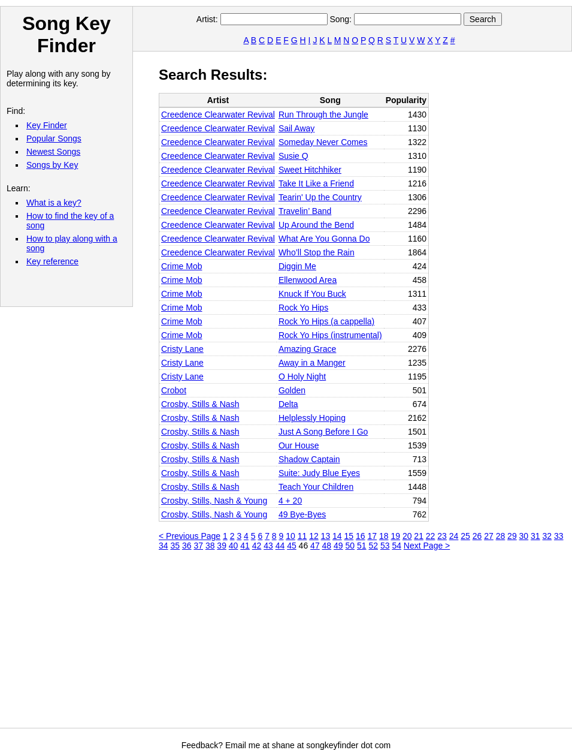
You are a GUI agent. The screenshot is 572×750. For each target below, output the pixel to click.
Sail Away (296, 128)
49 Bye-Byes (302, 514)
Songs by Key (52, 165)
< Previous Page (189, 536)
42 (257, 545)
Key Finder (46, 125)
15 (349, 536)
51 (362, 545)
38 (210, 545)
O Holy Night (302, 376)
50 (350, 545)
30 (524, 536)
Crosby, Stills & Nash (200, 404)
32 (547, 536)
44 (280, 545)
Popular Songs (53, 138)
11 (302, 536)
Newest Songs (53, 151)
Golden (292, 390)
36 (187, 545)
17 (372, 536)
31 (535, 536)
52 (373, 545)
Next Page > (427, 545)
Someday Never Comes (323, 142)
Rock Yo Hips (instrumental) (330, 335)
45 (291, 545)
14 (337, 536)
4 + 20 (290, 500)
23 (442, 536)
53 (385, 545)
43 (268, 545)
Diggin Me (297, 266)
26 (477, 536)
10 (290, 536)
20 (407, 536)
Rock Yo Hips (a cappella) (326, 321)
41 (245, 545)
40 (233, 545)
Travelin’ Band (305, 211)
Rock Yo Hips (303, 307)
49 (338, 545)
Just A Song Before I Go (323, 431)
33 (559, 536)
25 (465, 536)
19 (395, 536)
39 (221, 545)
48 (327, 545)
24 (454, 536)
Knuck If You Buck (312, 294)
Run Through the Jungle (323, 114)
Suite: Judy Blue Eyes (319, 473)
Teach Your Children (316, 487)
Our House (299, 445)
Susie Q (293, 156)
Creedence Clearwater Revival (218, 114)
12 (314, 536)
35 (175, 545)
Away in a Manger (312, 363)
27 (489, 536)
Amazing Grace (307, 349)
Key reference (52, 261)
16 (360, 536)
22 (430, 536)
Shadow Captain (309, 459)
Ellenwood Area (308, 280)
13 (326, 536)
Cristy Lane (182, 349)
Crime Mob (181, 266)
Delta (288, 404)
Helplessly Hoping (312, 418)
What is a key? (53, 202)
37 (198, 545)
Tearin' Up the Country (320, 197)
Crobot (173, 390)
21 (418, 536)
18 (384, 536)
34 (163, 545)
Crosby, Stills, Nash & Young (214, 500)
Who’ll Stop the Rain (317, 252)
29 (512, 536)
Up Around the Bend (316, 225)
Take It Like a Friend (316, 183)
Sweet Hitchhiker (310, 169)
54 (396, 545)
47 (315, 545)
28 (501, 536)
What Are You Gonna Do (324, 238)
